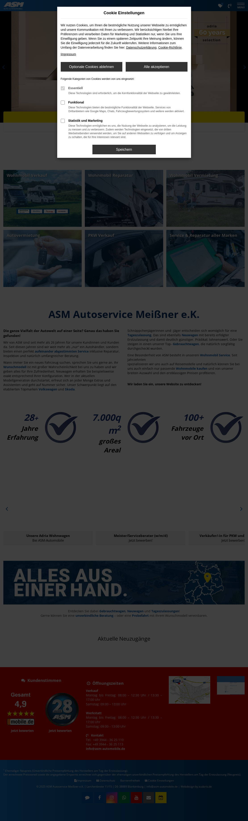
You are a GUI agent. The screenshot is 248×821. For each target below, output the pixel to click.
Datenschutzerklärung (141, 47)
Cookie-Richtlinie (170, 47)
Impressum (68, 54)
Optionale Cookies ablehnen (91, 67)
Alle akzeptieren (156, 67)
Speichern (124, 149)
